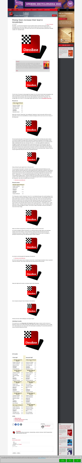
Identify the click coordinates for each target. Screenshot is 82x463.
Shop (10, 9)
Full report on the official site (20, 258)
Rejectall (70, 460)
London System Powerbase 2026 (66, 447)
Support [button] (40, 9)
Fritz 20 (17, 61)
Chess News (19, 16)
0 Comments (51, 24)
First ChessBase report (19, 420)
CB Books (34, 9)
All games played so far (19, 419)
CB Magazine (28, 9)
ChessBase (18, 431)
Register (20, 444)
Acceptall (77, 460)
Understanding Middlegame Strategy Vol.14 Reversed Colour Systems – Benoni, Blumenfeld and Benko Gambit (65, 427)
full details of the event (46, 98)
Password (14, 443)
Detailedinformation (62, 460)
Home (15, 9)
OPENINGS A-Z (21, 9)
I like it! (48, 24)
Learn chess (47, 9)
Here (77, 457)
